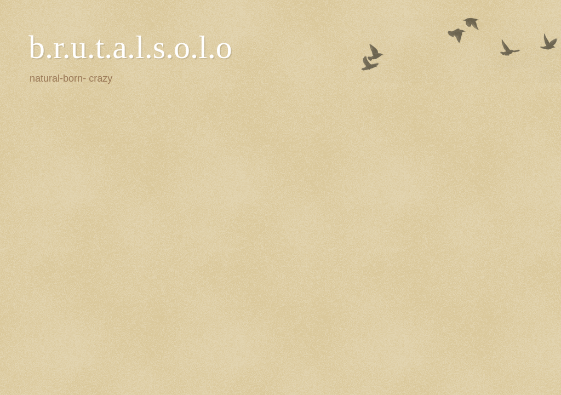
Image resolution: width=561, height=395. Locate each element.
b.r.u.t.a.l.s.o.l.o (130, 47)
